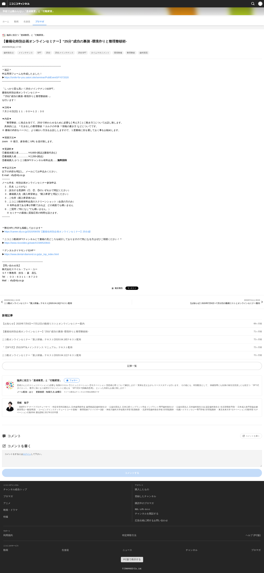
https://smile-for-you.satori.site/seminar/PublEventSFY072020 (36, 77)
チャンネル (191, 550)
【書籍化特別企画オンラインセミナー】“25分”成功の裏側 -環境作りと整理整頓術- (45, 331)
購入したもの (142, 489)
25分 (48, 53)
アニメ (6, 503)
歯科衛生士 (9, 53)
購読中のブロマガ (144, 503)
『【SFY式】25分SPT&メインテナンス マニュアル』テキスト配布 (37, 347)
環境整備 (118, 53)
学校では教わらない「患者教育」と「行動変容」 (29, 11)
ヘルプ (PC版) (253, 535)
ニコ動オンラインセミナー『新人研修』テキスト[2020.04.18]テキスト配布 (41, 339)
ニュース (127, 550)
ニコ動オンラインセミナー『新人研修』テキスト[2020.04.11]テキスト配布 (41, 355)
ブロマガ (39, 21)
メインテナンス (26, 53)
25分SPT (82, 53)
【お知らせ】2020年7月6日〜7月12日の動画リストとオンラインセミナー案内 (43, 323)
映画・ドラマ (10, 510)
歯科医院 (144, 53)
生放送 (27, 21)
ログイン (27, 454)
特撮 (5, 516)
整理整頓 (131, 53)
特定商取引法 (129, 535)
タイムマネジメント (100, 53)
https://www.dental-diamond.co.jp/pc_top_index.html (31, 254)
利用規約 (8, 535)
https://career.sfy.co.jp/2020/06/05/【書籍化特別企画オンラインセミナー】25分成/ (47, 231)
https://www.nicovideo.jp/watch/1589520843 (27, 242)
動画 (16, 21)
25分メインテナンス (64, 53)
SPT (39, 53)
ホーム (6, 21)
